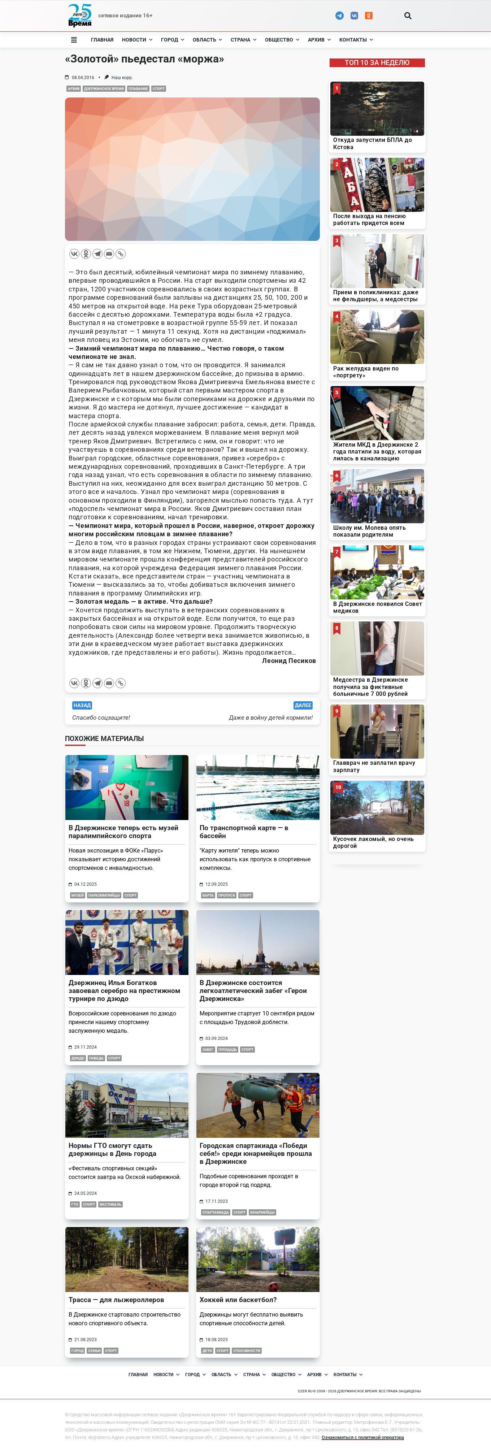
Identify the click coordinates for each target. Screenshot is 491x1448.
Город (172, 40)
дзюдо (77, 1058)
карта (208, 895)
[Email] (109, 254)
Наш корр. (122, 77)
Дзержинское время (104, 89)
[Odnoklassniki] (86, 254)
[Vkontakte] (74, 254)
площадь (227, 1050)
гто (74, 1204)
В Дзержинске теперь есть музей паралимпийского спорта (123, 832)
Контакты (356, 40)
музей (77, 895)
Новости (137, 40)
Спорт (159, 89)
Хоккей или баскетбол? (238, 1300)
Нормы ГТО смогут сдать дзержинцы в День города (112, 1149)
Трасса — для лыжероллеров (116, 1300)
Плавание (138, 89)
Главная (102, 40)
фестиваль (110, 1204)
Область (207, 40)
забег (208, 1050)
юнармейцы (262, 1212)
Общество (282, 40)
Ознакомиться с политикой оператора (363, 1437)
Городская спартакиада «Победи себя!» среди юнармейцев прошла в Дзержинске (256, 1153)
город (77, 1351)
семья (94, 1351)
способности (246, 1351)
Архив (319, 40)
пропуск (226, 895)
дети (207, 1351)
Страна (243, 40)
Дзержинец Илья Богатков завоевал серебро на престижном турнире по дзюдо (124, 991)
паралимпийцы (104, 895)
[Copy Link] (121, 254)
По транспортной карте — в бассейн (244, 832)
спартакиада (216, 1212)
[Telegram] (97, 254)
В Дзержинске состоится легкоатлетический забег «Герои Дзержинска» (253, 991)
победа (96, 1058)
